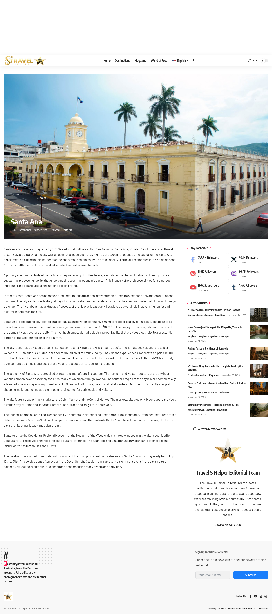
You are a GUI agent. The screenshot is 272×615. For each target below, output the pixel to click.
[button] (193, 60)
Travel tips (220, 315)
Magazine (208, 315)
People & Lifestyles (197, 336)
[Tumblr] (248, 287)
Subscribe (250, 576)
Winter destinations (220, 392)
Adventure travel (196, 410)
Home (14, 229)
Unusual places (195, 315)
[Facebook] (208, 259)
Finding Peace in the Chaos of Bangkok (208, 348)
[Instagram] (248, 273)
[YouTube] (255, 597)
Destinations (25, 229)
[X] (248, 259)
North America (40, 229)
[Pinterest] (208, 273)
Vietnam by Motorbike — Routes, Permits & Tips (213, 404)
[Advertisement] (136, 27)
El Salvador (55, 229)
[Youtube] (208, 287)
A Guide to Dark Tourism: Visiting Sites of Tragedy (214, 309)
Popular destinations (197, 375)
